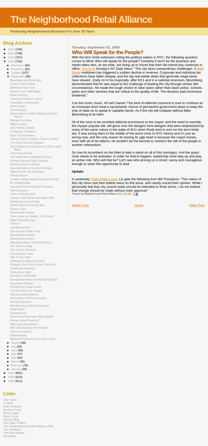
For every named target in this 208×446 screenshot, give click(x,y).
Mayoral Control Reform (24, 294)
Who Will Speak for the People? (29, 327)
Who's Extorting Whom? (24, 324)
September (18, 76)
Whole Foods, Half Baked (25, 91)
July (14, 346)
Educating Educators (22, 234)
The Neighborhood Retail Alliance (81, 19)
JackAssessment (20, 227)
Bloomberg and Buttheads (25, 80)
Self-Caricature (19, 190)
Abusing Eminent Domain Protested (31, 186)
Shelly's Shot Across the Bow (27, 205)
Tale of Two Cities (20, 257)
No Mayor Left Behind (23, 275)
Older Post (197, 205)
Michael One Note (21, 120)
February (17, 365)
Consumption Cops (21, 253)
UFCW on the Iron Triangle (26, 290)
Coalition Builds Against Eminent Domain (34, 179)
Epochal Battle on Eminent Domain (31, 168)
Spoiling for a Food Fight (24, 201)
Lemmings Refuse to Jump (26, 98)
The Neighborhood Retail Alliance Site (28, 426)
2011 (11, 49)
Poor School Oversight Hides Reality (32, 316)
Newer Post (80, 205)
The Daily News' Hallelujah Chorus (30, 156)
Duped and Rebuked (22, 268)
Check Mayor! (18, 109)
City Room (10, 399)
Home (139, 205)
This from (88, 69)
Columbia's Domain (21, 283)
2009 (11, 57)
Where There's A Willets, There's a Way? (34, 138)
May (14, 353)
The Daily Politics (14, 422)
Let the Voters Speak (22, 83)
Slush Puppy (17, 106)
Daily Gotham (12, 406)
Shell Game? (18, 309)
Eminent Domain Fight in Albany (29, 160)
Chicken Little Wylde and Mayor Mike (32, 197)
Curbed (8, 403)
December (18, 65)
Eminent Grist (18, 313)
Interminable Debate (22, 212)
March (15, 361)
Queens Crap (12, 409)
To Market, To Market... (23, 131)
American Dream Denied (25, 164)
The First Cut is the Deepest (27, 142)
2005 (11, 381)
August (16, 342)
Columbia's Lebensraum (24, 102)
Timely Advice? (19, 175)
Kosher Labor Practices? (25, 320)
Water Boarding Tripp (23, 220)
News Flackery (19, 94)
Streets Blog (11, 419)
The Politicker (12, 429)
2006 (11, 376)
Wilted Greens (18, 124)
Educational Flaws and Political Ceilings (33, 279)
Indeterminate (18, 335)
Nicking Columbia (20, 301)
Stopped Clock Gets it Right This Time (33, 264)
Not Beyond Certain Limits (25, 286)
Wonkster (9, 436)
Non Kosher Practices (23, 249)
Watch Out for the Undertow (26, 171)
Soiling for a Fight (20, 272)
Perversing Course (21, 153)
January (16, 369)
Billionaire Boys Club (22, 87)
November (18, 69)
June (14, 350)
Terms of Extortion (21, 331)
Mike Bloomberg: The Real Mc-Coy (31, 242)
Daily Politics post (104, 179)
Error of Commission (22, 135)
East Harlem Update (22, 127)
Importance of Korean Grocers (28, 298)
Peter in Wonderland (22, 193)
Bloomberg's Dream (22, 238)
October (16, 72)
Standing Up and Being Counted (29, 305)
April (14, 357)
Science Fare (18, 208)
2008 (11, 61)
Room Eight (11, 413)
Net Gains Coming (21, 245)
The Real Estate (14, 432)
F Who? (15, 223)
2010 (11, 53)
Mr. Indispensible (20, 182)
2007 (11, 372)
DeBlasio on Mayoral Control (27, 260)
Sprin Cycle (11, 416)
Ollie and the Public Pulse (25, 231)
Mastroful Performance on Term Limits (33, 338)
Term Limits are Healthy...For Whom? (32, 216)
